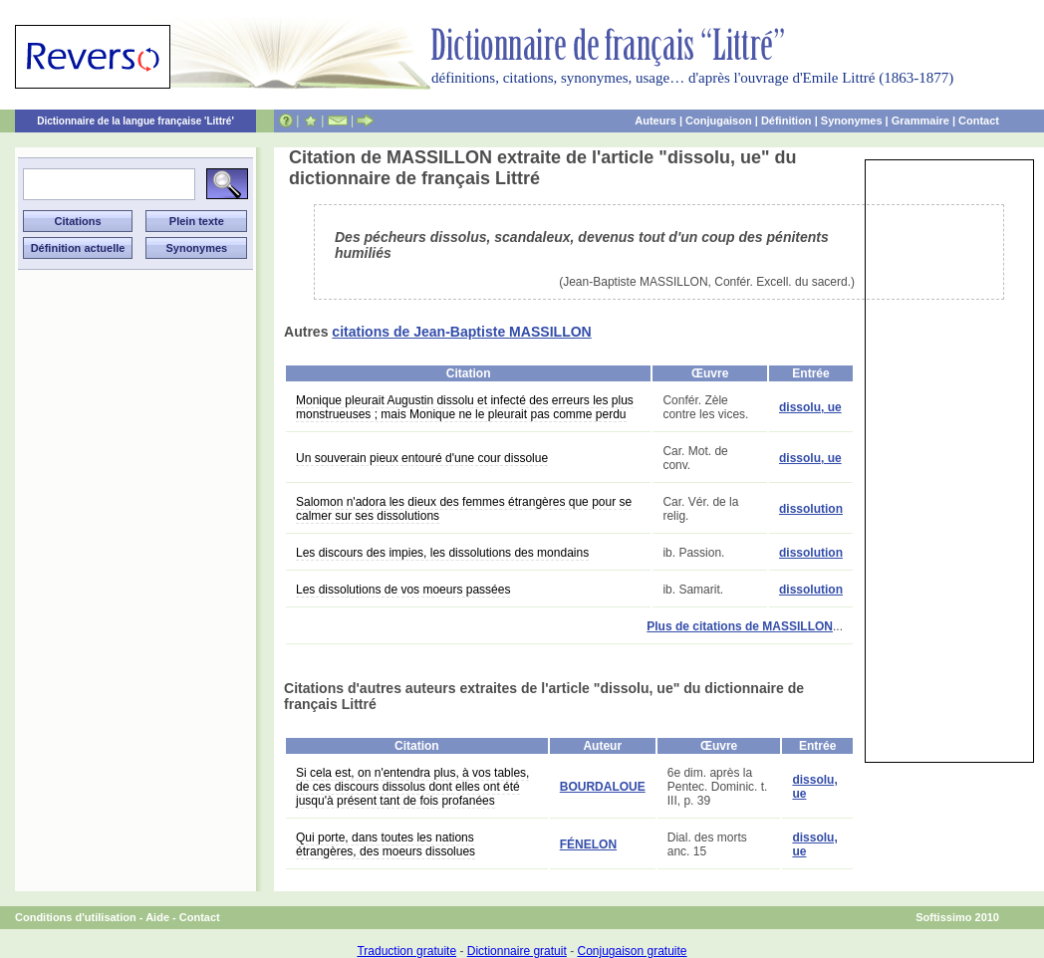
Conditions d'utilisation (75, 917)
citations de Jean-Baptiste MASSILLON (461, 332)
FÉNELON (588, 844)
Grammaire (920, 120)
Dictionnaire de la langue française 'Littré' (135, 121)
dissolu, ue (810, 407)
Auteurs (655, 120)
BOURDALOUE (603, 787)
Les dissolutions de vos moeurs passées (403, 590)
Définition (786, 120)
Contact (978, 120)
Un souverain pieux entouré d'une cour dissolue (422, 458)
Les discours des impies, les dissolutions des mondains (442, 553)
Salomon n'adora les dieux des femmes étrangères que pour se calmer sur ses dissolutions (464, 509)
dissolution (811, 509)
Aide (157, 917)
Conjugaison (718, 120)
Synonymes (852, 120)
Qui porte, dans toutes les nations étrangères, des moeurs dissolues (385, 844)
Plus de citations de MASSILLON (740, 626)
